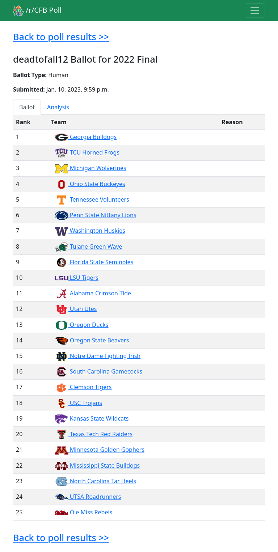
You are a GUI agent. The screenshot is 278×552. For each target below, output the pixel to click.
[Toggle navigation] (255, 10)
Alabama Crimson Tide (93, 293)
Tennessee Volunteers (92, 199)
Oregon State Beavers (92, 340)
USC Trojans (78, 403)
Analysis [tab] (58, 107)
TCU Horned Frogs (87, 152)
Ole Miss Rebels (83, 512)
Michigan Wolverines (90, 168)
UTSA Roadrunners (88, 497)
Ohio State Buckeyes (90, 184)
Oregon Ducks (82, 325)
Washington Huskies (90, 231)
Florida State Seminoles (94, 262)
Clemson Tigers (83, 387)
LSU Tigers (76, 278)
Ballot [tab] (27, 107)
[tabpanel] (139, 318)
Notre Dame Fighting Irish (97, 356)
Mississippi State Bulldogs (97, 465)
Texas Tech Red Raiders (93, 434)
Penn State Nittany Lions (95, 215)
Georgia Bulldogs (86, 137)
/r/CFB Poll (37, 10)
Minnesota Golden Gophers (99, 450)
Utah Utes (76, 309)
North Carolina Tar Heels (95, 481)
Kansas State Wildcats (92, 418)
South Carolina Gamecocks (98, 371)
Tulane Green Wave (88, 246)
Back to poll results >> (61, 36)
